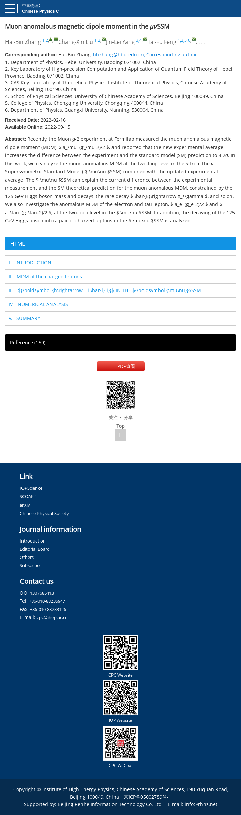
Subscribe (30, 565)
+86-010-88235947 (47, 601)
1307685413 (42, 593)
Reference (27, 342)
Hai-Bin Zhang (23, 42)
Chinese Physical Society (44, 513)
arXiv (25, 505)
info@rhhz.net (201, 804)
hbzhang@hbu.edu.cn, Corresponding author (145, 54)
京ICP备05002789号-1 (147, 797)
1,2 (45, 40)
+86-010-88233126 (48, 609)
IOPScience (31, 488)
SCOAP (28, 496)
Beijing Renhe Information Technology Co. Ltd (110, 804)
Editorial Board (35, 549)
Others (27, 557)
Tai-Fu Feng (162, 42)
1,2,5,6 (184, 40)
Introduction (33, 541)
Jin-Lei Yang (120, 42)
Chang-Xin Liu (75, 42)
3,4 (139, 40)
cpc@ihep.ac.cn (52, 617)
